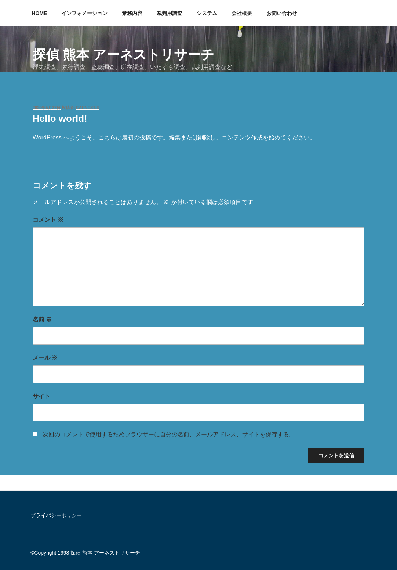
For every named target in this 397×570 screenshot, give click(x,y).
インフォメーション (84, 13)
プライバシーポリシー (56, 515)
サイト (41, 396)
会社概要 (242, 13)
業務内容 (132, 13)
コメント (48, 220)
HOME (39, 13)
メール (45, 358)
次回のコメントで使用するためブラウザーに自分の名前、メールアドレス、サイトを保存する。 (169, 434)
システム (207, 13)
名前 (42, 319)
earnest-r (88, 107)
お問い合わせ (281, 13)
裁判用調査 (169, 13)
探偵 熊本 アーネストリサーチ (123, 54)
